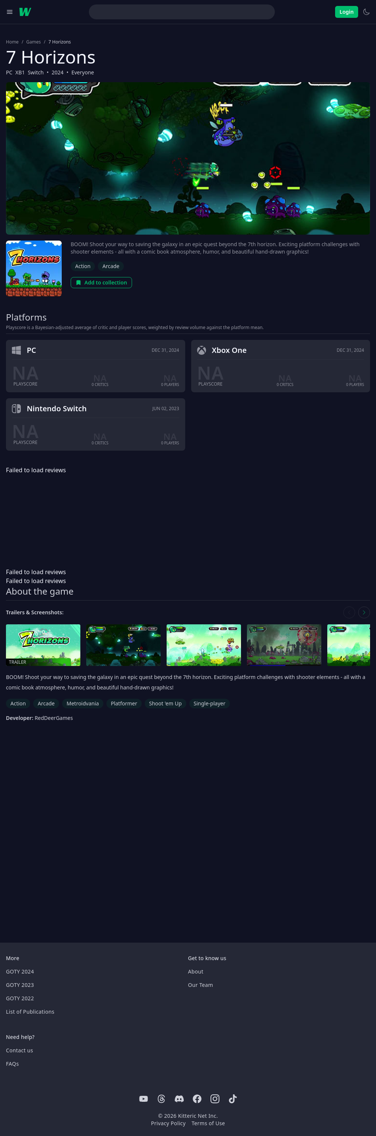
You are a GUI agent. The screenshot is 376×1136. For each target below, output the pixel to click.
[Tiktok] (232, 1098)
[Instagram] (215, 1098)
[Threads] (161, 1098)
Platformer (124, 703)
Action (82, 266)
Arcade (110, 266)
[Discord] (179, 1098)
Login (347, 11)
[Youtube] (143, 1098)
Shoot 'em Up (165, 703)
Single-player (209, 703)
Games (33, 42)
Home (12, 42)
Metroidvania (83, 703)
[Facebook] (197, 1098)
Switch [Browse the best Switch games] (36, 72)
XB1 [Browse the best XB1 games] (20, 72)
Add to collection (101, 282)
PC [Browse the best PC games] (9, 72)
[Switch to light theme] (366, 12)
